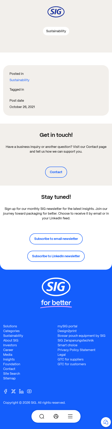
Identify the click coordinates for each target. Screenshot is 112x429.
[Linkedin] (23, 391)
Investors (10, 345)
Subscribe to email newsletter (56, 239)
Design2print (67, 331)
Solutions (10, 326)
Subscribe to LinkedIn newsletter (56, 256)
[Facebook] (7, 391)
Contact (56, 172)
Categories (11, 331)
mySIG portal (67, 326)
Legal (62, 355)
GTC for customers (72, 364)
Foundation (11, 364)
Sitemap (9, 378)
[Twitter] (15, 391)
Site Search (11, 374)
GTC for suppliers (71, 359)
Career (8, 350)
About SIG (10, 340)
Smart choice (67, 345)
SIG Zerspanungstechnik (76, 340)
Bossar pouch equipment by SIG (81, 336)
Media (7, 355)
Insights (9, 359)
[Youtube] (31, 391)
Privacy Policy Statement (76, 350)
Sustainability (19, 80)
